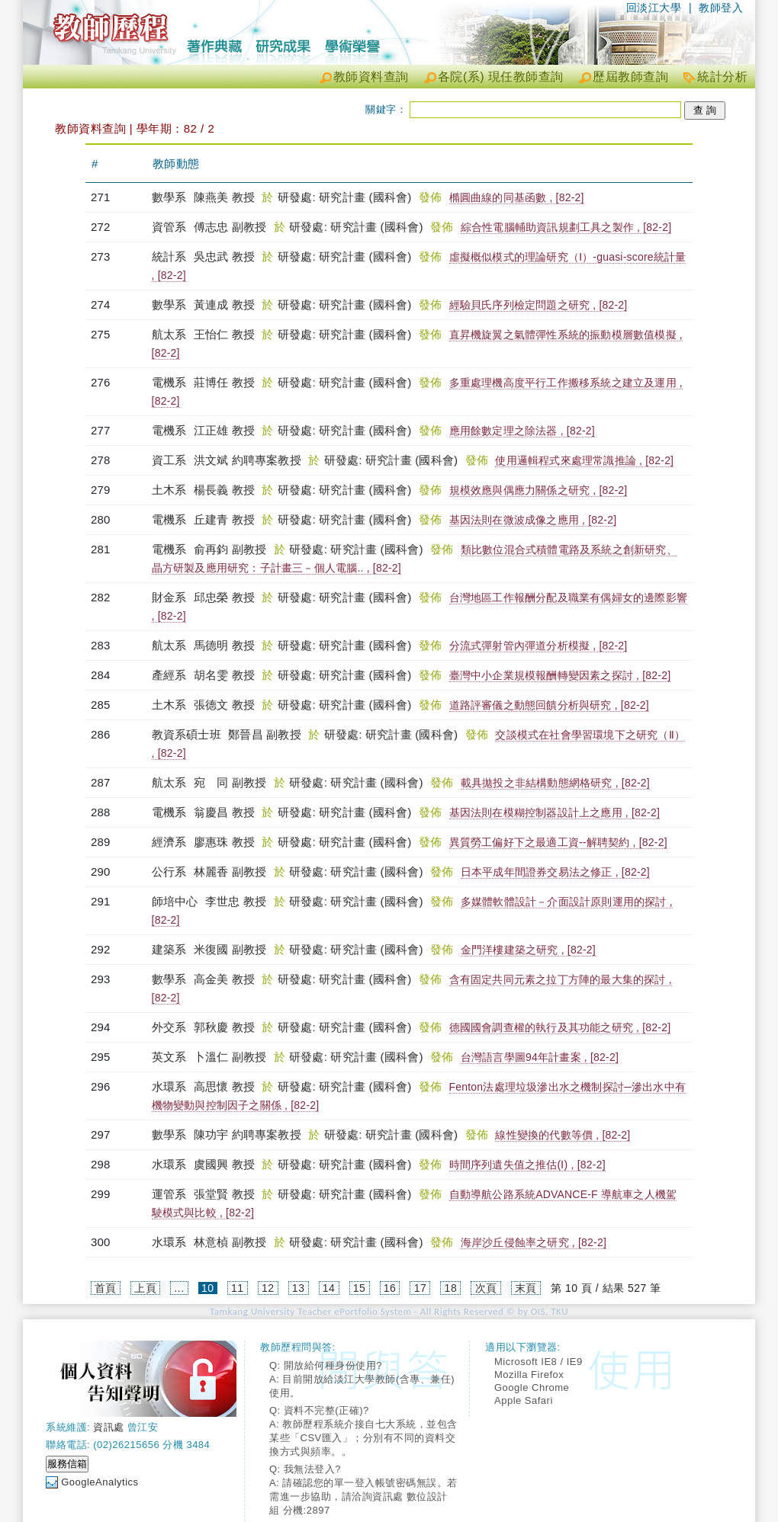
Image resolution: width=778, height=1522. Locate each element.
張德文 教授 (224, 704)
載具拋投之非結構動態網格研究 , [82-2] (555, 783)
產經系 (171, 674)
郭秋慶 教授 (224, 1027)
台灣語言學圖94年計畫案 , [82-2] (540, 1057)
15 (359, 1288)
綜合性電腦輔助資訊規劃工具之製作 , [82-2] (566, 227)
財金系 (171, 597)
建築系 (171, 949)
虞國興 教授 (224, 1164)
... (179, 1288)
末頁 (526, 1288)
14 (329, 1288)
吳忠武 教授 (224, 256)
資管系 (171, 226)
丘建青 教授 (224, 519)
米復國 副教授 (230, 949)
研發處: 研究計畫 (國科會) (346, 197)
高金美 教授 (224, 978)
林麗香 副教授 (230, 871)
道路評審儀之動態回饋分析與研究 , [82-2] (549, 705)
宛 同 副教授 (230, 782)
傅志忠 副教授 (230, 226)
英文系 (171, 1056)
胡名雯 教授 (224, 674)
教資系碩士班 (188, 734)
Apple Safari (523, 1400)
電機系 (171, 382)
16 (390, 1288)
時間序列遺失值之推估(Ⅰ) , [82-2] (527, 1164)
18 (451, 1288)
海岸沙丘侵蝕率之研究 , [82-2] (533, 1242)
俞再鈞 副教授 (230, 549)
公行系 (171, 871)
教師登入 (721, 8)
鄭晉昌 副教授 (264, 734)
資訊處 (108, 1427)
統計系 (171, 256)
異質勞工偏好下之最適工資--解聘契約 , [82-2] (558, 842)
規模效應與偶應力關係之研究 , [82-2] (538, 490)
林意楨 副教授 (230, 1241)
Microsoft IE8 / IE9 (538, 1361)
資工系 (171, 459)
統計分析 (722, 76)
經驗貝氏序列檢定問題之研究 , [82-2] (538, 305)
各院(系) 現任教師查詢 (501, 76)
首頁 (106, 1288)
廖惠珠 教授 (224, 841)
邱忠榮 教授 (224, 597)
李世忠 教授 (235, 901)
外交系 (171, 1027)
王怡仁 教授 (224, 334)
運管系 (171, 1193)
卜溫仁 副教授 (230, 1056)
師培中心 (176, 901)
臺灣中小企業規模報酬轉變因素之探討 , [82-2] (560, 675)
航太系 (171, 334)
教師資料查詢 (371, 76)
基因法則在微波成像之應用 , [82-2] (533, 520)
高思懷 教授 (224, 1086)
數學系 (171, 197)
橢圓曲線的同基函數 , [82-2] (516, 197)
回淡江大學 (654, 8)
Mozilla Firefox (529, 1374)
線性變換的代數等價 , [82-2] (562, 1135)
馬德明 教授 (224, 645)
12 (268, 1288)
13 (298, 1288)
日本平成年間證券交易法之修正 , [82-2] (555, 872)
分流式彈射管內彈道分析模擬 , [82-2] (538, 645)
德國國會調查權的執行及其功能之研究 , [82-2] (560, 1027)
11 (237, 1288)
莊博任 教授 (224, 382)
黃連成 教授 (224, 304)
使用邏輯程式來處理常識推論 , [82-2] (584, 460)
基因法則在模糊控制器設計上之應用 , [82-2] (554, 812)
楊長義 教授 (224, 489)
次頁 (486, 1288)
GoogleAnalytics (99, 1482)
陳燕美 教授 (224, 197)
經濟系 (171, 841)
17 (420, 1288)
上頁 (145, 1288)
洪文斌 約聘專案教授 (247, 459)
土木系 (171, 489)
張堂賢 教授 (224, 1193)
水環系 (171, 1086)
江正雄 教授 (224, 430)
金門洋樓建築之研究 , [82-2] (528, 950)
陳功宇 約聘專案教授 (247, 1134)
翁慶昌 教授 (224, 812)
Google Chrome (531, 1387)
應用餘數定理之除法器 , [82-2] (522, 431)
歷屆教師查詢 (630, 76)
